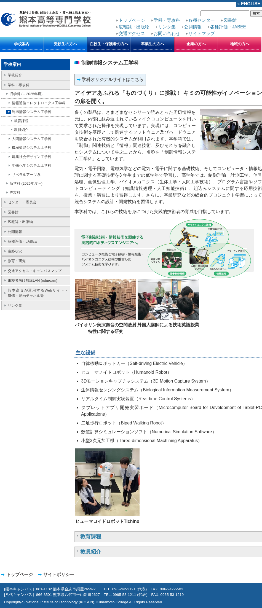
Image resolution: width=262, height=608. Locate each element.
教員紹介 (21, 130)
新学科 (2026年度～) (26, 183)
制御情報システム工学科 (31, 112)
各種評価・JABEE (228, 27)
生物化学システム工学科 (31, 165)
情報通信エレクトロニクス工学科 (39, 103)
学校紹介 (15, 75)
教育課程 (21, 121)
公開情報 (193, 27)
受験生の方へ (65, 44)
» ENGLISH (249, 3)
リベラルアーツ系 (26, 175)
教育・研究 (17, 261)
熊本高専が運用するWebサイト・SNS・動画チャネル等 (38, 293)
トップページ (132, 20)
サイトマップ (201, 33)
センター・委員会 (22, 202)
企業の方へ (196, 44)
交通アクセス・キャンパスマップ (35, 271)
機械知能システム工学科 (31, 148)
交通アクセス (132, 33)
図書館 (230, 20)
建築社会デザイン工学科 (31, 157)
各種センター (201, 20)
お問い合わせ (167, 33)
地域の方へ (239, 44)
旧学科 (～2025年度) (26, 94)
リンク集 (167, 27)
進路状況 (15, 251)
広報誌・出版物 (134, 27)
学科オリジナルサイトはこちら (112, 79)
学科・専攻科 (167, 20)
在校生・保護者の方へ (109, 44)
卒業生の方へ (152, 44)
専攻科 (15, 192)
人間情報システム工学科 (31, 139)
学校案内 (22, 44)
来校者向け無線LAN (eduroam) (32, 280)
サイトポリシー (58, 574)
